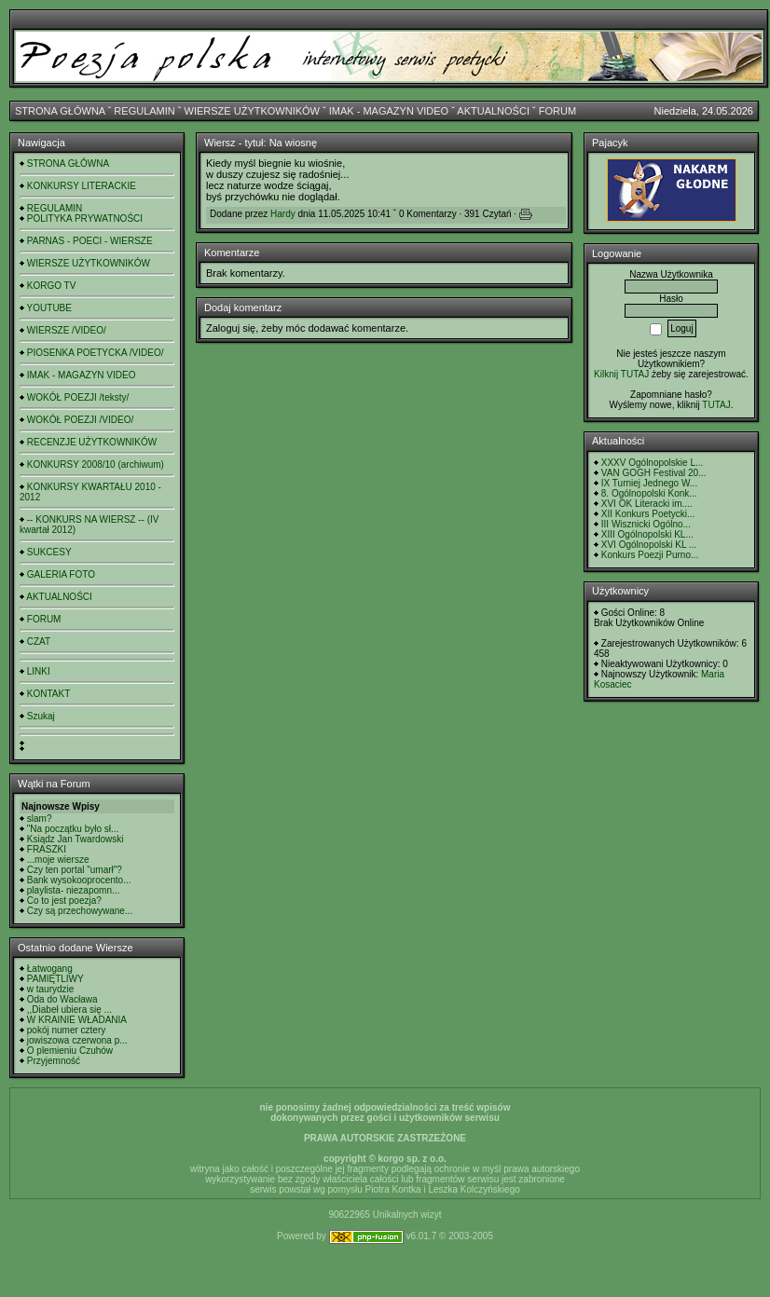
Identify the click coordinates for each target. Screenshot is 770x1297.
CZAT (38, 641)
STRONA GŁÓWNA (60, 110)
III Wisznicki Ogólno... (646, 524)
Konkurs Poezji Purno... (650, 555)
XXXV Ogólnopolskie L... (652, 462)
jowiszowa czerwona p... (77, 1040)
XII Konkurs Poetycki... (648, 514)
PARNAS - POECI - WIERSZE (90, 241)
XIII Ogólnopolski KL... (647, 534)
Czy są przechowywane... (79, 911)
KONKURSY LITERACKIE (81, 186)
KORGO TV (51, 285)
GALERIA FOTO (61, 574)
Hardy (283, 214)
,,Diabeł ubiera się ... (69, 1009)
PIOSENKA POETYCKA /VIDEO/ (95, 353)
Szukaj (41, 716)
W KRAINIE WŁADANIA (77, 1020)
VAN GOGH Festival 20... (654, 473)
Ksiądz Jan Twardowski (75, 839)
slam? (39, 818)
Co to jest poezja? (64, 900)
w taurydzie (51, 989)
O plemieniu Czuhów (70, 1050)
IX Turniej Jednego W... (649, 483)
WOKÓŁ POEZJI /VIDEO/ (80, 420)
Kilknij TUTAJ (621, 374)
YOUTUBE (49, 308)
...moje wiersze (58, 859)
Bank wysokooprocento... (79, 880)
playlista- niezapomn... (73, 890)
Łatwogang (50, 968)
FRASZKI (46, 849)
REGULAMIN (144, 110)
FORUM (557, 110)
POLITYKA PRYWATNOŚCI (85, 218)
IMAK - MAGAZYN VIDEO (388, 110)
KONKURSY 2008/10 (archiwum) (95, 464)
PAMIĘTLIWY (55, 979)
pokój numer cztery (66, 1030)
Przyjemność (53, 1061)
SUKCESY (49, 552)
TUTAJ (716, 405)
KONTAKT (48, 694)
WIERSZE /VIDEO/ (66, 330)
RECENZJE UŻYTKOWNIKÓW (92, 442)
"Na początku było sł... (73, 829)
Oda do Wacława (62, 999)
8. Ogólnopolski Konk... (649, 493)
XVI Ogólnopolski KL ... (648, 544)
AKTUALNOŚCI (493, 110)
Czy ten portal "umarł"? (74, 870)
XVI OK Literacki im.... (647, 503)
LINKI (38, 671)
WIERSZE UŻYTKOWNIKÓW (252, 110)
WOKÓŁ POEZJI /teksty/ (78, 397)
